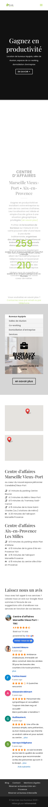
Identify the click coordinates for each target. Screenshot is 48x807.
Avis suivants (24, 766)
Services (13, 334)
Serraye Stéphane (22, 742)
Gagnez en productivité (24, 44)
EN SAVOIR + (24, 71)
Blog (7, 783)
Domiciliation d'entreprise (22, 329)
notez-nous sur (23, 640)
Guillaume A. (19, 717)
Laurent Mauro (20, 647)
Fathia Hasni (19, 676)
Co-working (15, 325)
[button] (28, 411)
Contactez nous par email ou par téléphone (24, 305)
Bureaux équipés (17, 316)
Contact (16, 783)
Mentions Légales (32, 783)
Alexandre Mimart (22, 691)
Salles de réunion (17, 321)
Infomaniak (30, 803)
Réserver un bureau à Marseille (22, 793)
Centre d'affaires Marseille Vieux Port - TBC (26, 620)
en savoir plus (24, 381)
